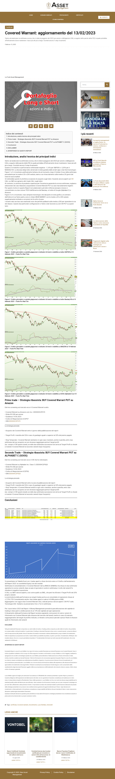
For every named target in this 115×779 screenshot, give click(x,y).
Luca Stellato (41, 705)
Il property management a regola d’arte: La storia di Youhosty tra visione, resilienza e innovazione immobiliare (101, 145)
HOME (31, 15)
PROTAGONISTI (64, 15)
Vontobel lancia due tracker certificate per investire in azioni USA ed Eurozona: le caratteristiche (40, 754)
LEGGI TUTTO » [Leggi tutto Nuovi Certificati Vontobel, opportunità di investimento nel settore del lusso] (16, 760)
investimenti (33, 705)
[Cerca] (107, 84)
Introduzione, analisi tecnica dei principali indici (24, 136)
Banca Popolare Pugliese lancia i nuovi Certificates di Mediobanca (65, 753)
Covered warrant (22, 705)
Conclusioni (12, 145)
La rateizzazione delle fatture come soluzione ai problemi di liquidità (101, 223)
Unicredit (50, 705)
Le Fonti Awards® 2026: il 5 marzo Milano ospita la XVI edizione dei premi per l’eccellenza (101, 183)
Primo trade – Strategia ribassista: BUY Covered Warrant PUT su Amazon (33, 139)
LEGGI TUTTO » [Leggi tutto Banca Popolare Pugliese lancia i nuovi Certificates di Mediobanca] (65, 760)
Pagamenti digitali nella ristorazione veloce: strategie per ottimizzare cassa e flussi (101, 244)
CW (72, 179)
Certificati (9, 27)
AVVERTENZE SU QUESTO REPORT (20, 151)
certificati (14, 705)
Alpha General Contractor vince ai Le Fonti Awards (100, 203)
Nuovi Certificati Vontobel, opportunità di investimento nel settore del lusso (16, 753)
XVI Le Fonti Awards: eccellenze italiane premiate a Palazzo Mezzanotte (100, 163)
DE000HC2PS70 (14, 421)
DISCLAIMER (12, 148)
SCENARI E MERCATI (46, 15)
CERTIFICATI (79, 15)
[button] (30, 126)
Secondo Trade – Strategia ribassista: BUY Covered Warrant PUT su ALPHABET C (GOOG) (39, 142)
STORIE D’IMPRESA (58, 19)
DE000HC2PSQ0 (15, 474)
